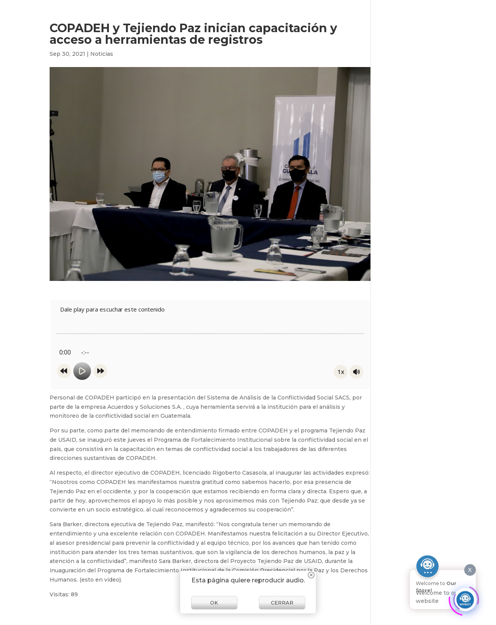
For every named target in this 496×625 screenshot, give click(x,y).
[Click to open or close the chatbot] (465, 597)
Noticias (101, 53)
